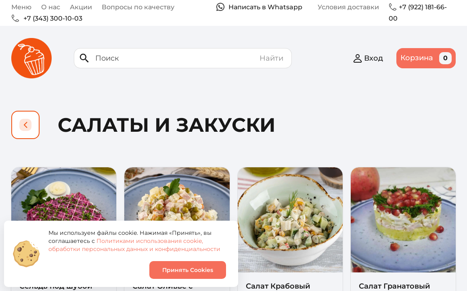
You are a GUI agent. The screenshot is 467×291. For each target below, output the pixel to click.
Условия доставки (348, 7)
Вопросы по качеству (138, 7)
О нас (50, 7)
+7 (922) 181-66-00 (418, 12)
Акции (81, 7)
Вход (368, 58)
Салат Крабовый (278, 286)
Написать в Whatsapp (265, 7)
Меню (21, 7)
